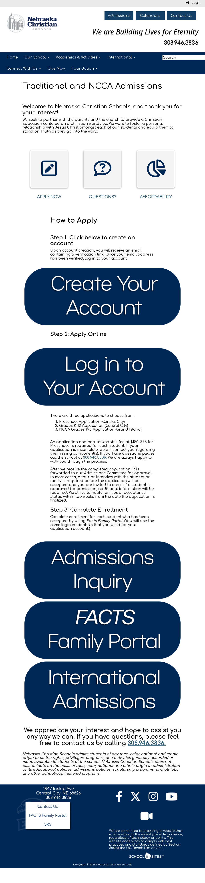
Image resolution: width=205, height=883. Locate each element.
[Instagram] (153, 799)
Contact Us (182, 16)
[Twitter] (135, 799)
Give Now (56, 69)
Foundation (84, 69)
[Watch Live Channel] (146, 819)
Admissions (119, 16)
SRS (47, 825)
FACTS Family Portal (47, 816)
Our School (36, 57)
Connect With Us (24, 69)
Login (193, 2)
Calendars (150, 16)
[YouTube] (171, 799)
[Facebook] (119, 799)
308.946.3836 (58, 797)
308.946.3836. (95, 458)
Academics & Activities (78, 57)
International (121, 57)
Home (12, 57)
